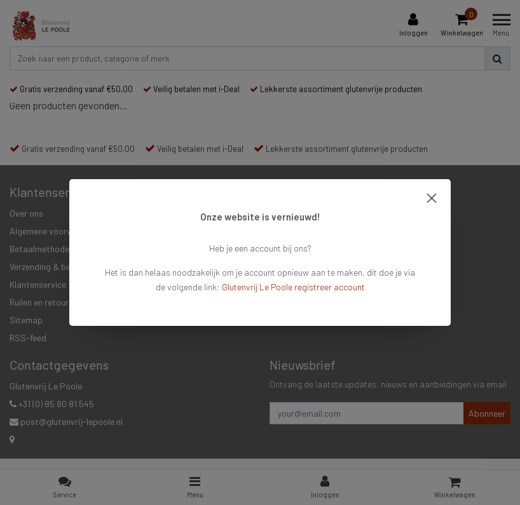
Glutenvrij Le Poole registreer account (293, 286)
